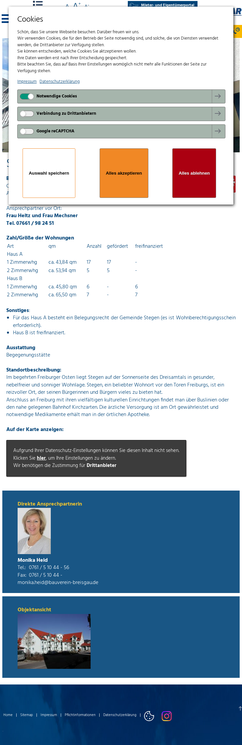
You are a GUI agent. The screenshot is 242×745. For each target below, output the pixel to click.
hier (41, 458)
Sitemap (26, 715)
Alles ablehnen (194, 173)
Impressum (48, 715)
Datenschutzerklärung (119, 715)
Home (8, 715)
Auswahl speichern (49, 173)
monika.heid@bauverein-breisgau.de (58, 582)
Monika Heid (33, 560)
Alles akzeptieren (124, 173)
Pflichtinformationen (80, 715)
